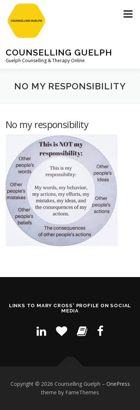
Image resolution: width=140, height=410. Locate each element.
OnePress (118, 383)
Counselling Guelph (59, 52)
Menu (127, 14)
